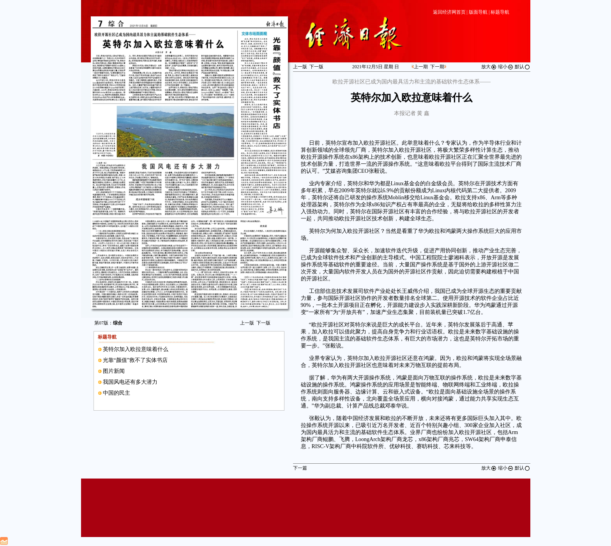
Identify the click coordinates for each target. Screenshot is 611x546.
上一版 (247, 323)
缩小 (506, 66)
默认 (522, 66)
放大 (489, 66)
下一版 (263, 323)
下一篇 (300, 468)
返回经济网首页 (449, 12)
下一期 (437, 66)
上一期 (421, 66)
